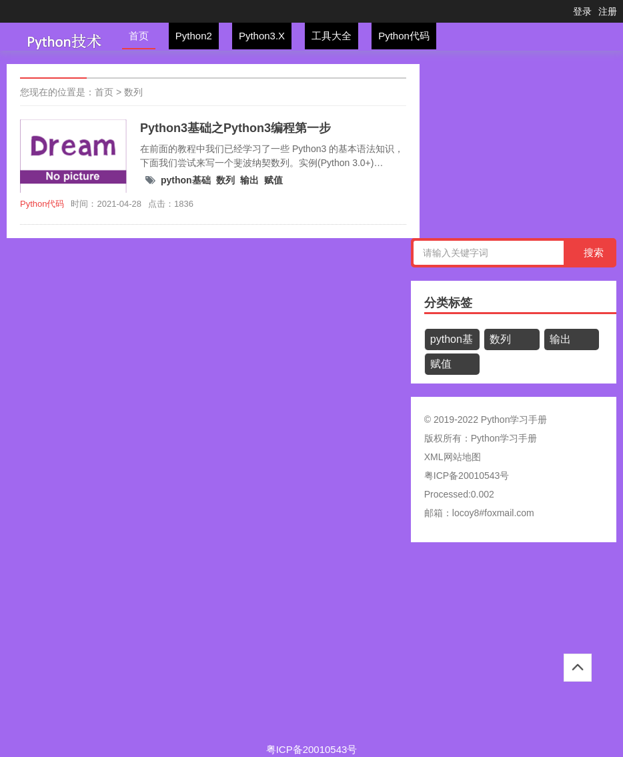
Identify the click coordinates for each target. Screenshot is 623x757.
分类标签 (448, 302)
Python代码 (404, 35)
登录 (582, 11)
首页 (139, 35)
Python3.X (262, 35)
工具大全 (332, 35)
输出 (249, 180)
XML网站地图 (452, 457)
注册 (607, 11)
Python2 (193, 35)
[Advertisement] (311, 649)
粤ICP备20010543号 (467, 475)
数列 (133, 92)
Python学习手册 (504, 438)
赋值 (273, 180)
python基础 (186, 180)
